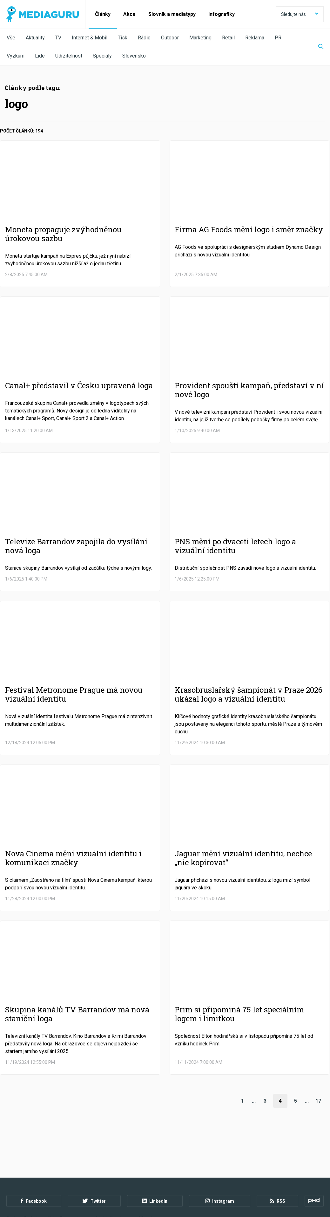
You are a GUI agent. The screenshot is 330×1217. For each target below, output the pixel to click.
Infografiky (221, 14)
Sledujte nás (300, 14)
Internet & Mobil (89, 38)
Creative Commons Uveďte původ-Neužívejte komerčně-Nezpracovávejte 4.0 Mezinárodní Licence (93, 1201)
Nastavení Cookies (138, 1182)
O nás (12, 1182)
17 (318, 1101)
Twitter (94, 1164)
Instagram (219, 1164)
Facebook (34, 1164)
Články (103, 14)
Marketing (200, 38)
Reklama (254, 38)
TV (58, 38)
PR (278, 38)
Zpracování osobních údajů (86, 1182)
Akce (129, 14)
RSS (277, 1164)
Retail (228, 38)
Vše (11, 38)
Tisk (122, 38)
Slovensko (134, 56)
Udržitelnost (68, 56)
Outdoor (170, 38)
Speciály (102, 56)
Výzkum (15, 56)
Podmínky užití (38, 1182)
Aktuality (35, 38)
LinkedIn (154, 1164)
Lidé (40, 56)
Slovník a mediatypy (172, 14)
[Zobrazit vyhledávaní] (317, 47)
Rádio (144, 38)
